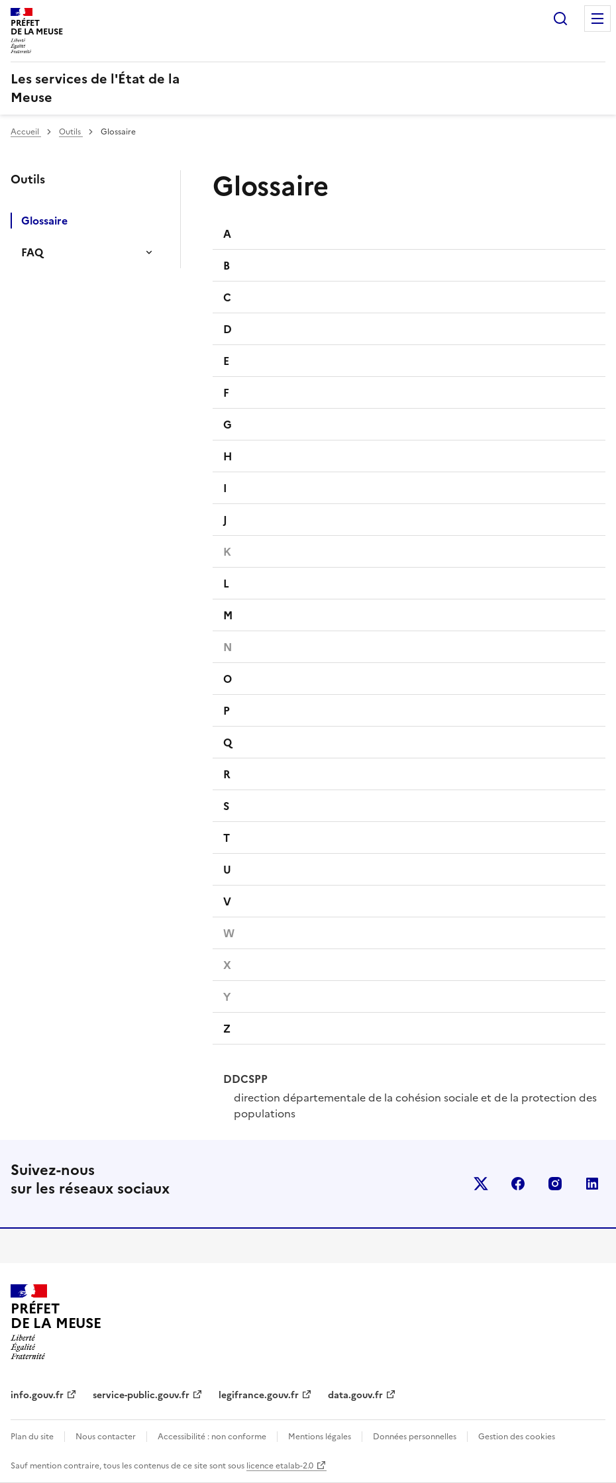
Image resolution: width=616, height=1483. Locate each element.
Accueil (26, 132)
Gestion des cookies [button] (516, 1437)
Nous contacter (106, 1437)
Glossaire (44, 221)
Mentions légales (319, 1437)
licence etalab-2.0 (279, 1466)
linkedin (592, 1183)
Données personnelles (414, 1437)
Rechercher (560, 18)
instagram (555, 1183)
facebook (518, 1183)
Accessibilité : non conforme (212, 1437)
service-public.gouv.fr (141, 1395)
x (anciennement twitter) (481, 1183)
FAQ (32, 252)
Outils (71, 132)
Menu (597, 18)
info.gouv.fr (37, 1395)
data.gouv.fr (355, 1395)
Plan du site (32, 1437)
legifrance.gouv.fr (259, 1395)
